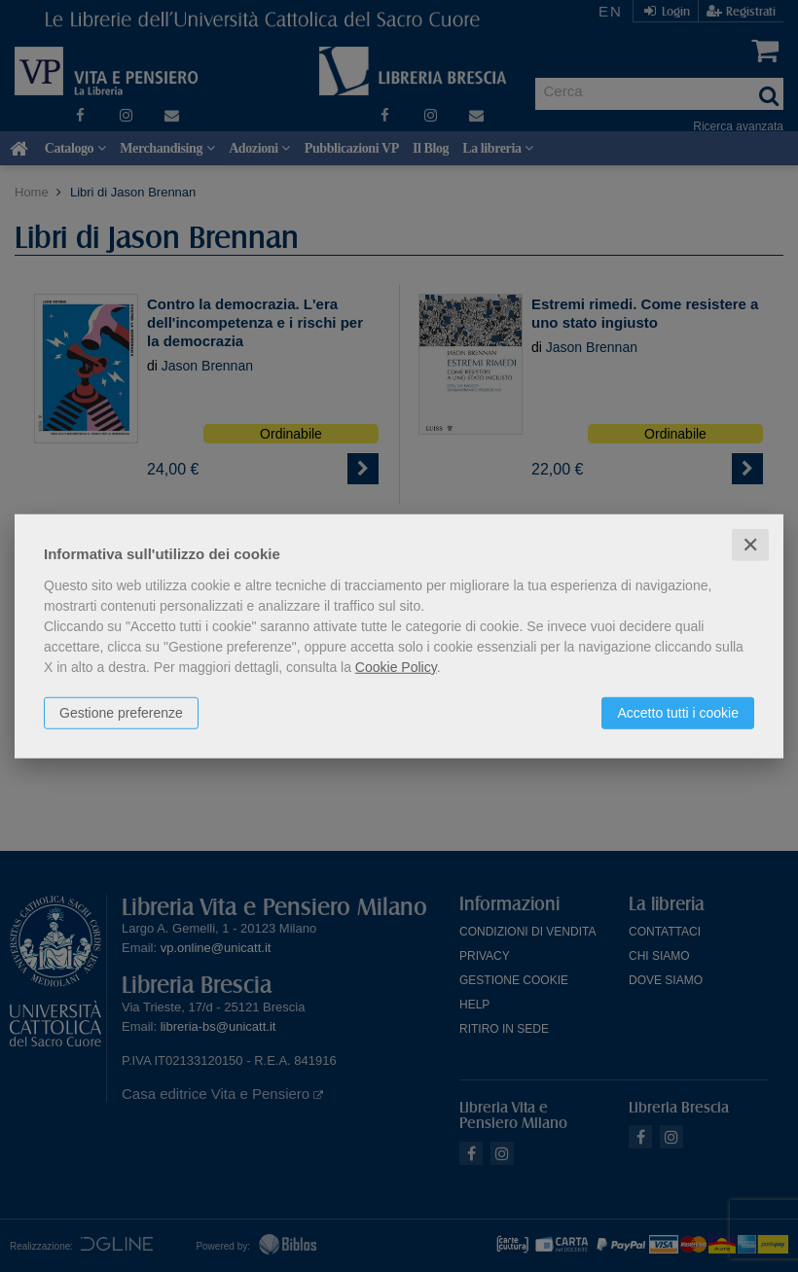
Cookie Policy (396, 666)
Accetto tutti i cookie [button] (678, 712)
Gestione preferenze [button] (121, 712)
